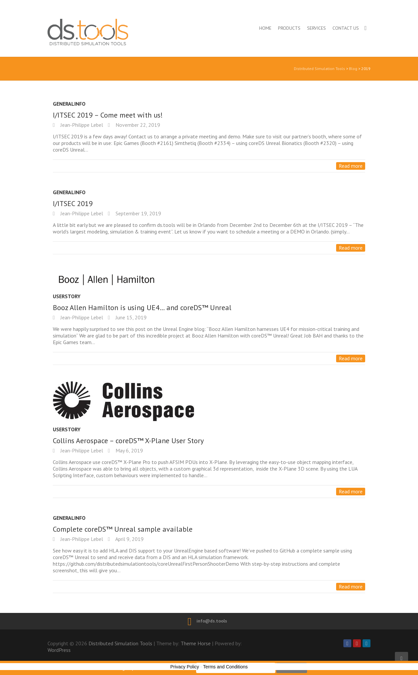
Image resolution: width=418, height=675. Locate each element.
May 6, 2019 (128, 450)
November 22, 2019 (137, 125)
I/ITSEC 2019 (73, 203)
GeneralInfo (69, 103)
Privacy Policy (184, 666)
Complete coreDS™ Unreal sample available (122, 529)
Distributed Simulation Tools (117, 32)
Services (316, 28)
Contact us (345, 28)
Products (289, 28)
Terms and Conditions (225, 666)
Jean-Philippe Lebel (81, 125)
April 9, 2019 (129, 539)
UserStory (67, 296)
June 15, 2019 (130, 317)
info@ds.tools (211, 621)
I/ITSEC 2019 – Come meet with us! (108, 115)
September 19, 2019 (137, 213)
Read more (351, 165)
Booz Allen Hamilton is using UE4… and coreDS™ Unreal (142, 307)
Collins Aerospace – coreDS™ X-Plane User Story (128, 440)
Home (265, 28)
